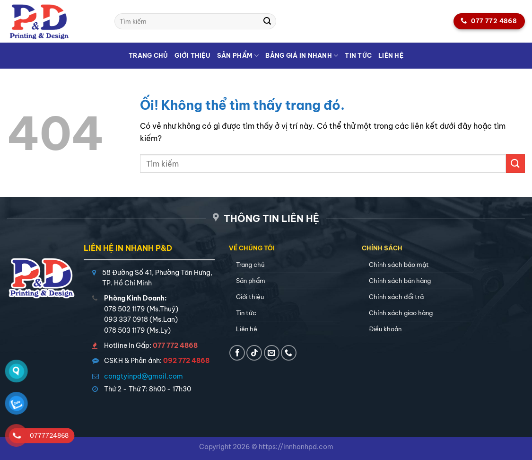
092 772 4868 (186, 360)
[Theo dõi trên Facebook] (237, 353)
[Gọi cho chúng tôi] (289, 353)
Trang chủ (148, 55)
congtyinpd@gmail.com (143, 376)
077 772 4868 (175, 345)
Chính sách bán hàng (400, 280)
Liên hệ (390, 55)
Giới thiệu (192, 55)
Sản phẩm (238, 55)
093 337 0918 (126, 319)
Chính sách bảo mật (399, 264)
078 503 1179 (124, 330)
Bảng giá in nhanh (301, 55)
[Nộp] (267, 21)
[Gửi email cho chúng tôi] (271, 353)
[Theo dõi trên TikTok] (254, 353)
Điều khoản (385, 329)
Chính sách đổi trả (396, 297)
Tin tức (358, 55)
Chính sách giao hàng (401, 313)
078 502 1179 (124, 309)
